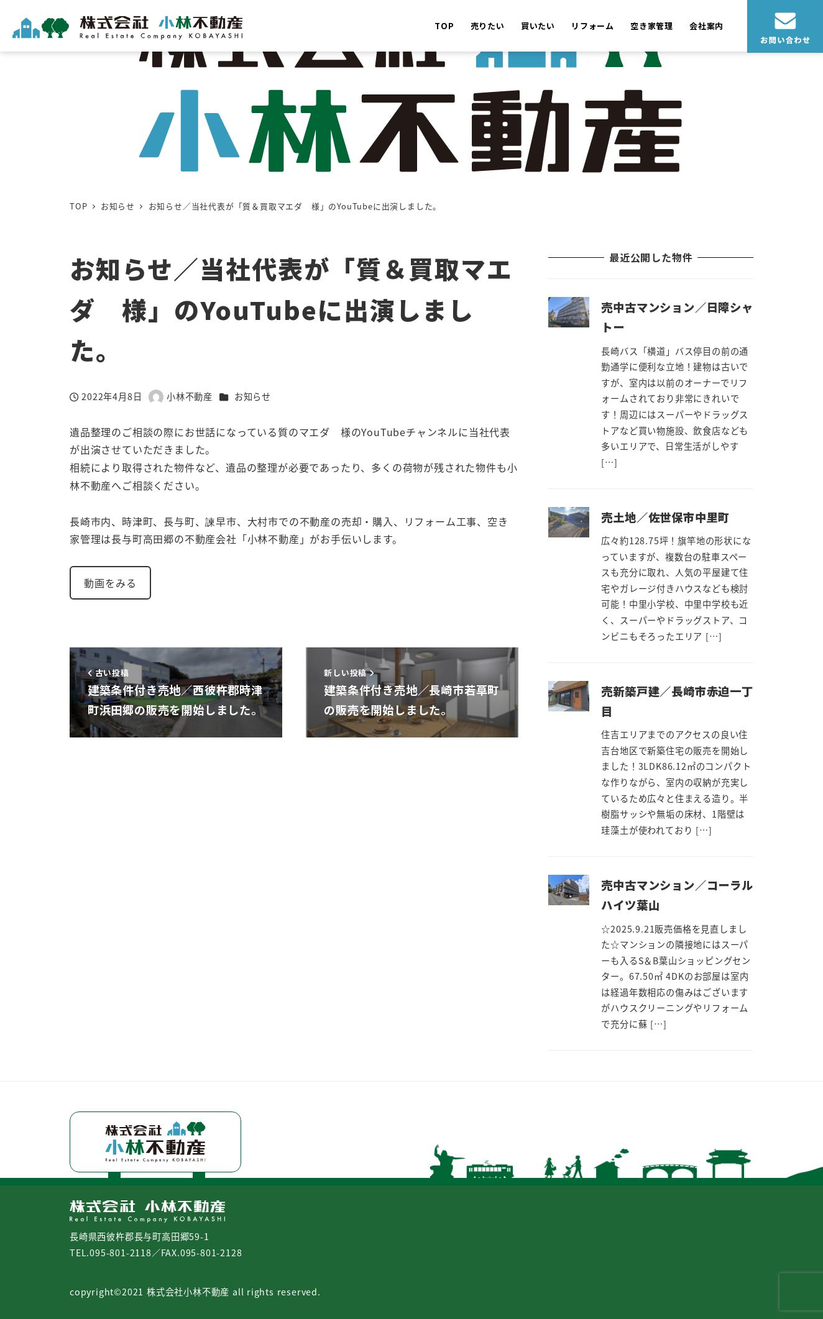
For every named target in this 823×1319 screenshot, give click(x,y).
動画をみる (110, 582)
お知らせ (252, 396)
